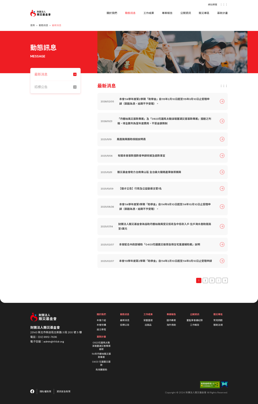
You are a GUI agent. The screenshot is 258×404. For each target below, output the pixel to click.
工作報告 (194, 324)
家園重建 (148, 320)
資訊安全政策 (63, 391)
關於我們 (112, 13)
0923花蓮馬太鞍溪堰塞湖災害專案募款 (101, 346)
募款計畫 (222, 13)
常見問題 (218, 320)
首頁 (32, 25)
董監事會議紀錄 (195, 320)
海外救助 (171, 324)
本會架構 (101, 324)
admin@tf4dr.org (53, 341)
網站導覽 (212, 4)
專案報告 (167, 13)
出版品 (148, 324)
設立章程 (101, 329)
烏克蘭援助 (101, 369)
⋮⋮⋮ (224, 4)
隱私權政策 (45, 391)
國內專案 (171, 320)
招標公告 (124, 324)
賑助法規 (218, 324)
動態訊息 (130, 13)
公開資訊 (185, 13)
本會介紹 (101, 320)
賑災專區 (204, 13)
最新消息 (124, 320)
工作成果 (148, 13)
